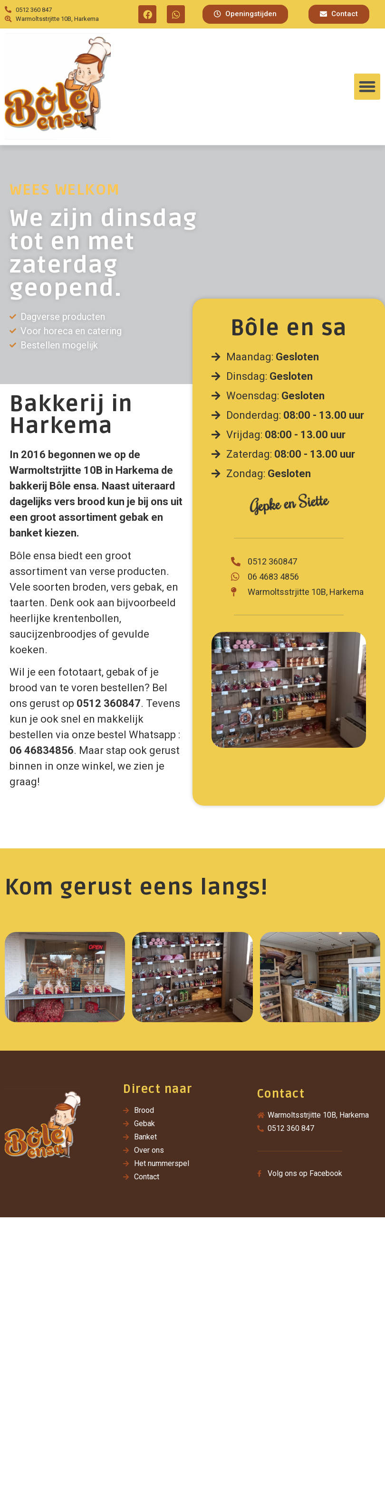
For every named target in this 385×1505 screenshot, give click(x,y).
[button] (245, 14)
